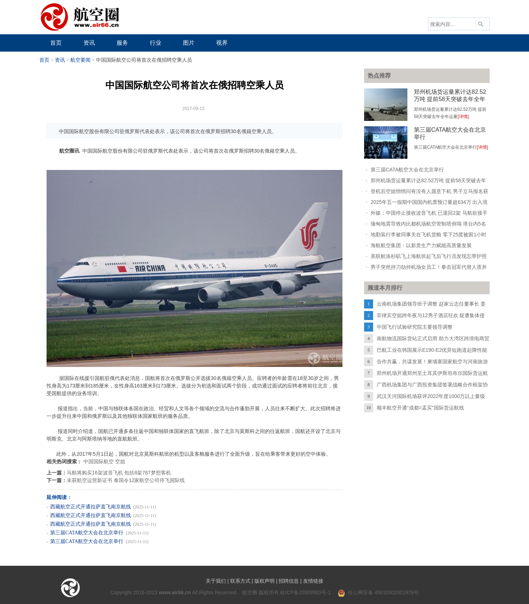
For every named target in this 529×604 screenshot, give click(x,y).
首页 (44, 60)
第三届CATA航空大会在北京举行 (86, 532)
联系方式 (240, 581)
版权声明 (264, 581)
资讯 (60, 60)
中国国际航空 (98, 461)
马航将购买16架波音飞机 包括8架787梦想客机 (119, 473)
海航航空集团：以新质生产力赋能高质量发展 (421, 245)
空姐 (120, 461)
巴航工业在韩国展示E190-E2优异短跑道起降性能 (432, 350)
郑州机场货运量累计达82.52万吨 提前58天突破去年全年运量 (450, 99)
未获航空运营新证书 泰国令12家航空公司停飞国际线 (126, 480)
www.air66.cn (175, 592)
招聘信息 (289, 581)
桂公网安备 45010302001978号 (378, 592)
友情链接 (313, 581)
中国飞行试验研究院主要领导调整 (415, 327)
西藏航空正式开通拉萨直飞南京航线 (90, 506)
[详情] (463, 116)
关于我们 (216, 581)
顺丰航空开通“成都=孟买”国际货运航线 (420, 408)
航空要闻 (80, 60)
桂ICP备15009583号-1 (305, 592)
